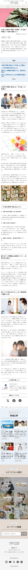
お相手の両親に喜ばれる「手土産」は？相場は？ (13, 65)
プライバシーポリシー (13, 549)
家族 (9, 37)
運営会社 (13, 547)
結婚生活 (4, 37)
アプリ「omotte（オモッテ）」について (13, 552)
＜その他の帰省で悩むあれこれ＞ (9, 67)
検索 (25, 533)
